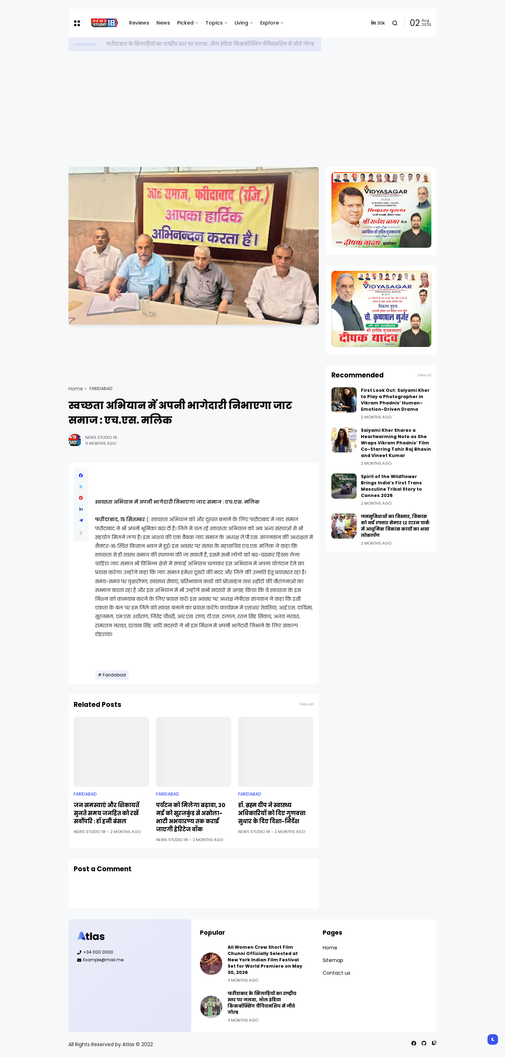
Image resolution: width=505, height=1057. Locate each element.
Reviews (139, 22)
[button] (81, 533)
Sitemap (333, 960)
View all (306, 704)
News (163, 22)
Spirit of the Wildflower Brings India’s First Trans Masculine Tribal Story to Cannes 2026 (391, 485)
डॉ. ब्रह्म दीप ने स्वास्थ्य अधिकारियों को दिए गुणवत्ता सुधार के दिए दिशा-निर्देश (271, 813)
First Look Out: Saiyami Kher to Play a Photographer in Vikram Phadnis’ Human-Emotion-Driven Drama (395, 399)
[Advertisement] (252, 109)
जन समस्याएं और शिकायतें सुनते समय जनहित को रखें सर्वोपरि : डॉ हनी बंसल (106, 813)
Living (241, 22)
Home (75, 388)
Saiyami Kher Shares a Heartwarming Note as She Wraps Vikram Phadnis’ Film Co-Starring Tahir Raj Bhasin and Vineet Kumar (396, 442)
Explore (269, 22)
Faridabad (85, 44)
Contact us (336, 972)
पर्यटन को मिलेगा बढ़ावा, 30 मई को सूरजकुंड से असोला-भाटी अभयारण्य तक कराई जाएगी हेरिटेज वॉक (190, 817)
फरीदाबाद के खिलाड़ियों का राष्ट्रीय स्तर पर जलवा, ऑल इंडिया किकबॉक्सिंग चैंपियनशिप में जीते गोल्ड (210, 44)
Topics (214, 22)
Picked (185, 22)
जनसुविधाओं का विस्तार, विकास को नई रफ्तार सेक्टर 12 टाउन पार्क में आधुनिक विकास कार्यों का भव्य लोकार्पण (395, 525)
